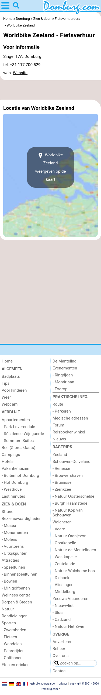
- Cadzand (62, 619)
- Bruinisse (62, 482)
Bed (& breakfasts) (18, 447)
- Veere (59, 529)
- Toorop (60, 389)
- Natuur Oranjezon (69, 536)
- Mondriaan (63, 382)
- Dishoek (61, 577)
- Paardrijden (13, 650)
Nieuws (59, 439)
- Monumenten (15, 532)
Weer (6, 397)
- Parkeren (62, 411)
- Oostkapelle (64, 543)
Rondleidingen (14, 616)
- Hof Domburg (15, 482)
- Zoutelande (64, 563)
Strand (7, 511)
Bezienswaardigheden (21, 518)
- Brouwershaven (68, 475)
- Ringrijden (63, 375)
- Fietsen (9, 636)
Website (20, 72)
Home (7, 361)
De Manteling (64, 361)
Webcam (10, 404)
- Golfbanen (12, 657)
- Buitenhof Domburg (20, 475)
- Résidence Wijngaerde (23, 433)
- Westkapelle (65, 556)
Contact (60, 670)
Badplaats (11, 376)
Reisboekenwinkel (69, 432)
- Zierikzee (62, 489)
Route (58, 404)
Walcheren (62, 522)
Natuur (8, 609)
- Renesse (61, 468)
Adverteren (62, 641)
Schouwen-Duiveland (71, 461)
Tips (5, 383)
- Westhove (12, 489)
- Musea (9, 525)
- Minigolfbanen (16, 588)
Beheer (59, 648)
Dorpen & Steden (17, 602)
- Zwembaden (14, 630)
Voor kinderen (14, 390)
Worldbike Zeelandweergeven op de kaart (50, 167)
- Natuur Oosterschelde (73, 496)
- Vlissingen (63, 584)
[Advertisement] (50, 90)
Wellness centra (16, 595)
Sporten (9, 623)
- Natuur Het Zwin (68, 626)
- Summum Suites (18, 440)
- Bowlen (9, 581)
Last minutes (13, 496)
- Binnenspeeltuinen (19, 574)
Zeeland (60, 454)
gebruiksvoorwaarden (43, 683)
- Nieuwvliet (63, 605)
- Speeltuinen (13, 567)
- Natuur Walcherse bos (74, 570)
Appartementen (16, 419)
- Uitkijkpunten (14, 553)
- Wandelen (12, 643)
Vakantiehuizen (15, 468)
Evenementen (65, 368)
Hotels (7, 461)
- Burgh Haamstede (70, 503)
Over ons (61, 655)
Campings (11, 454)
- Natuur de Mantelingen (74, 549)
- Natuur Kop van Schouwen (68, 513)
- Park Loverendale (18, 426)
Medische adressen (70, 418)
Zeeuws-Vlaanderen (70, 598)
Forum (58, 425)
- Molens (9, 539)
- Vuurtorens (13, 546)
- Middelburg (64, 591)
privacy (63, 683)
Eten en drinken (16, 664)
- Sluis (58, 612)
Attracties (10, 560)
